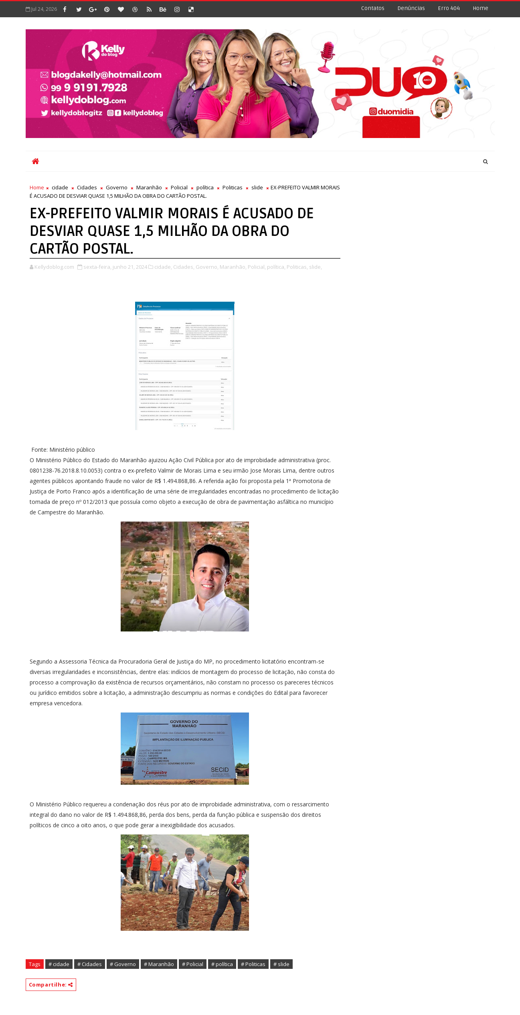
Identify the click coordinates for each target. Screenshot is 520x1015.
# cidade (59, 964)
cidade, (163, 266)
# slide (281, 964)
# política (222, 964)
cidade (60, 187)
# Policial (192, 964)
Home (480, 8)
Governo (116, 187)
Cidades (87, 187)
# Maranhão (159, 964)
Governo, (207, 266)
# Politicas (253, 964)
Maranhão (149, 187)
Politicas (233, 187)
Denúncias (411, 8)
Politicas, (297, 266)
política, (276, 266)
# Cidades (89, 964)
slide (257, 187)
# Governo (123, 964)
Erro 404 (449, 8)
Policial (179, 187)
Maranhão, (233, 266)
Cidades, (183, 266)
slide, (315, 266)
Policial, (257, 266)
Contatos (372, 8)
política (205, 187)
